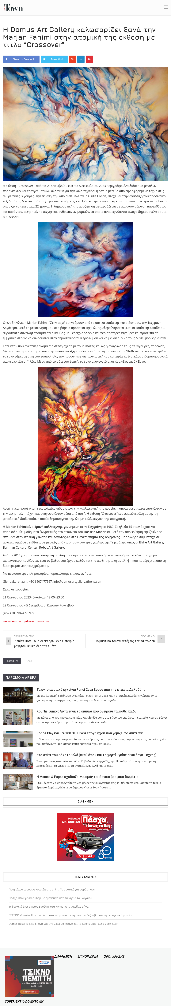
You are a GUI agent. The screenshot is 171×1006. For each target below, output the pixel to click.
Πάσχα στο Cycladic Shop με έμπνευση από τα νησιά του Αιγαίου (50, 898)
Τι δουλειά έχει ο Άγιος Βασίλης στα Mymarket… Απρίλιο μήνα (49, 906)
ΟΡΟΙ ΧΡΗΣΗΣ (114, 956)
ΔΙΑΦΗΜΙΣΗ (63, 956)
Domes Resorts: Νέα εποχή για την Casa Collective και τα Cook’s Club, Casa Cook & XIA (63, 923)
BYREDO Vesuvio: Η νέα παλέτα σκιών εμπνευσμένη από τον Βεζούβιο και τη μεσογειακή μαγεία (70, 915)
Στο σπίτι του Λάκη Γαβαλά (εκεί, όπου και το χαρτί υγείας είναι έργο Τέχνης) (96, 755)
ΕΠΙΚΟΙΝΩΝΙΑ (88, 956)
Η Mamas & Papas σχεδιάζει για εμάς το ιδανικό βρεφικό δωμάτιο (87, 777)
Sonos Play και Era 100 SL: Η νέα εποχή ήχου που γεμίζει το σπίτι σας (90, 733)
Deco (29, 661)
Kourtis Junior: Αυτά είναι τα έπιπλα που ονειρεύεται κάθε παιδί (86, 711)
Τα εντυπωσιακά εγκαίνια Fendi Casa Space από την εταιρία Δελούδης (90, 690)
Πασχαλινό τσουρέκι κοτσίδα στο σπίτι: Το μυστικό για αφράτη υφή (52, 889)
